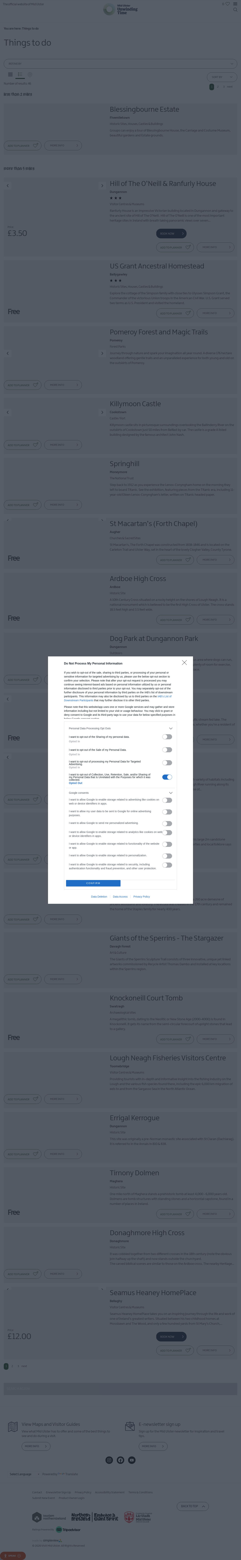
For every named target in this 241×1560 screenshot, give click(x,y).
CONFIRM (93, 883)
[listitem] (120, 728)
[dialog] (120, 780)
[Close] (185, 663)
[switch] (167, 736)
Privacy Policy (141, 896)
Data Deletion (99, 896)
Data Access (120, 896)
